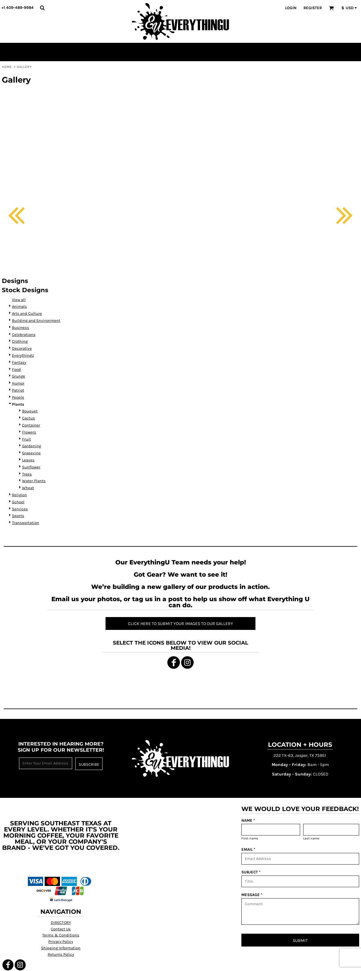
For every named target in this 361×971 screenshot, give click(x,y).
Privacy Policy (60, 941)
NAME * (248, 820)
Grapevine (31, 453)
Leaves (28, 460)
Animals (19, 306)
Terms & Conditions (60, 935)
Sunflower (31, 467)
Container (31, 425)
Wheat (28, 488)
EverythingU (23, 355)
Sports (18, 515)
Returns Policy (61, 954)
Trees (27, 474)
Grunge (18, 376)
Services (20, 509)
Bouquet (30, 411)
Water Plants (34, 480)
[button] (42, 7)
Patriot (18, 390)
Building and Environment (36, 320)
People (18, 397)
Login (290, 8)
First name (249, 838)
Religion (19, 495)
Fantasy (19, 362)
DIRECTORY (61, 922)
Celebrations (23, 334)
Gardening (31, 446)
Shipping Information (60, 948)
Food (16, 369)
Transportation (25, 522)
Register (312, 8)
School (18, 502)
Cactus (28, 418)
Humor (18, 383)
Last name (311, 838)
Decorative (22, 348)
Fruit (26, 439)
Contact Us (61, 929)
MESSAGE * (251, 894)
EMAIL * (248, 849)
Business (20, 327)
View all (19, 299)
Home (7, 67)
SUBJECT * (250, 872)
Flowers (29, 432)
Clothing (20, 341)
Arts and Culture (27, 313)
